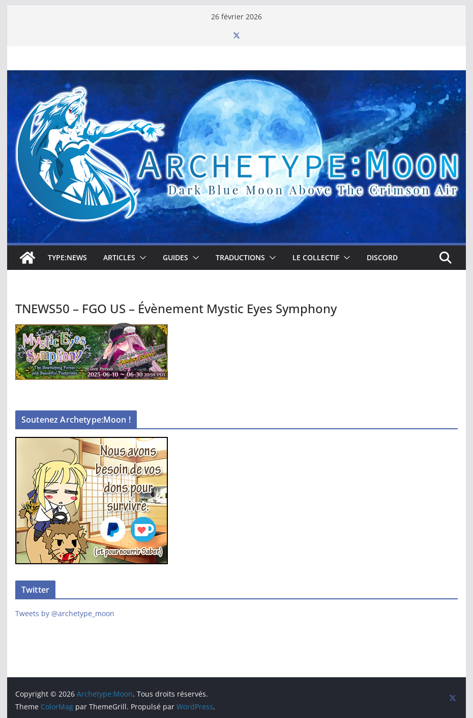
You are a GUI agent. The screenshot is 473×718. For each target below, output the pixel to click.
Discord (382, 257)
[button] (140, 258)
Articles (119, 257)
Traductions (240, 257)
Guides (175, 257)
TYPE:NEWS (67, 257)
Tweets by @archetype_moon (64, 613)
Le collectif (315, 257)
